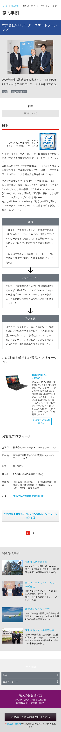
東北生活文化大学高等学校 (39, 630)
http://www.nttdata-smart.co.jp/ (28, 496)
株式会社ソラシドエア (37, 609)
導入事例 (15, 6)
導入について (30, 113)
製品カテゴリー (30, 682)
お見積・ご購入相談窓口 (41, 421)
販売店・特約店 (14, 724)
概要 (30, 106)
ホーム (4, 6)
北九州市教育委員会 (36, 562)
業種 (30, 675)
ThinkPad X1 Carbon (39, 376)
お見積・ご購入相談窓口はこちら (30, 717)
